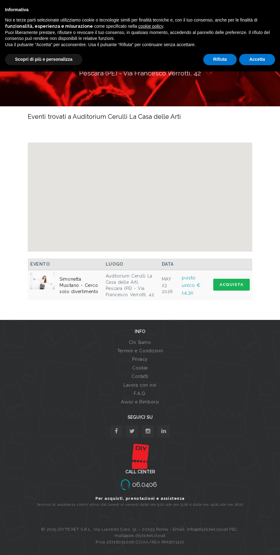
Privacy (140, 359)
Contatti (140, 376)
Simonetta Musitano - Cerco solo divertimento (79, 285)
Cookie (139, 367)
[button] (140, 191)
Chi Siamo (140, 342)
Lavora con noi (140, 385)
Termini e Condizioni (140, 350)
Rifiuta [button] (220, 59)
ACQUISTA (232, 284)
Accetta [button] (257, 59)
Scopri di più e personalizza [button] (43, 59)
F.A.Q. (140, 393)
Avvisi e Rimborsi (140, 401)
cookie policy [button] (150, 26)
